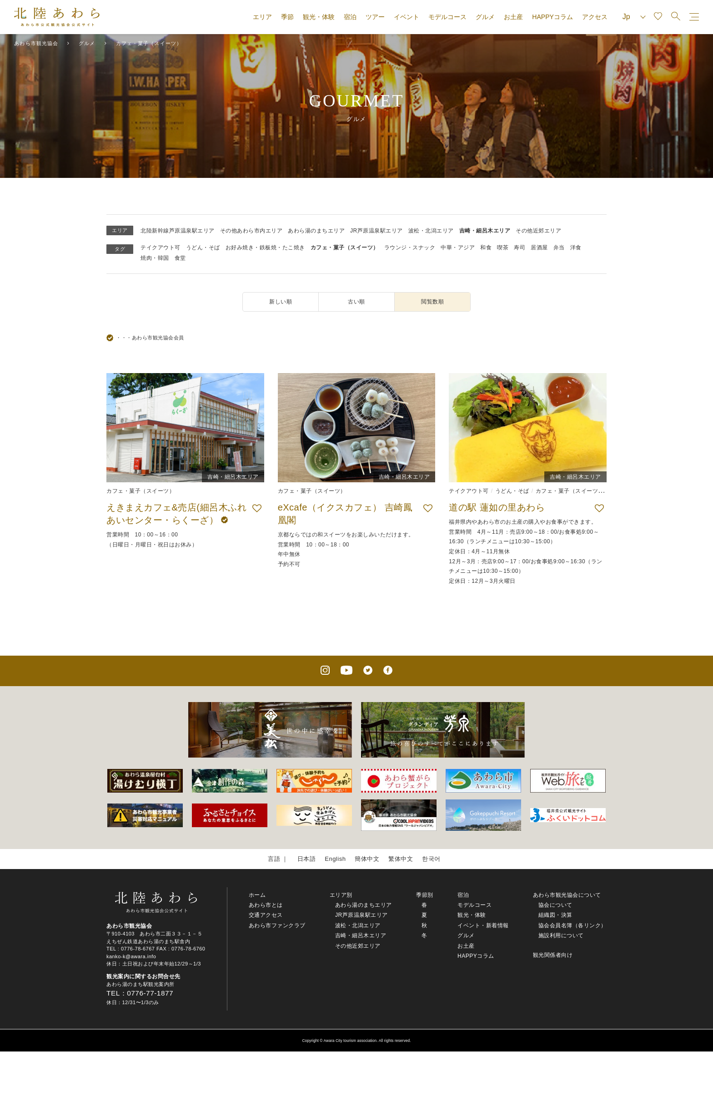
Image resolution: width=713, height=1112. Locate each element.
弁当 (559, 247)
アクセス (595, 16)
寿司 (519, 247)
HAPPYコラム (552, 16)
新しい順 (280, 301)
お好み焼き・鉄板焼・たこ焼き (265, 247)
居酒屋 (539, 247)
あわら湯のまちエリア (316, 230)
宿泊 (350, 16)
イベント (406, 16)
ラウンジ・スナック (410, 247)
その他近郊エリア (538, 230)
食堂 (180, 258)
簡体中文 (367, 858)
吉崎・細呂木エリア (485, 230)
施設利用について (561, 935)
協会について (555, 905)
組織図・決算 (555, 915)
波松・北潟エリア (431, 230)
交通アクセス (266, 915)
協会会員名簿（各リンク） (572, 925)
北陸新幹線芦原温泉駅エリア (178, 230)
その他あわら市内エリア (251, 230)
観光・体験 (319, 16)
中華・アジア (458, 247)
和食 (486, 247)
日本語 (306, 858)
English (335, 858)
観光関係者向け (553, 955)
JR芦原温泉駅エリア (376, 230)
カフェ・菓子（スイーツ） (345, 247)
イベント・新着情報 (483, 925)
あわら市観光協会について (567, 895)
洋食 (576, 247)
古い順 (356, 301)
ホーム (257, 895)
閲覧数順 (432, 301)
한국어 (431, 858)
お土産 (513, 16)
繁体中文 (400, 858)
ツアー (375, 16)
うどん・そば (203, 247)
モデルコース (447, 16)
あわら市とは (266, 905)
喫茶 (502, 247)
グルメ (485, 16)
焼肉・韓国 (155, 258)
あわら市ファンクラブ (277, 925)
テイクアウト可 (161, 247)
